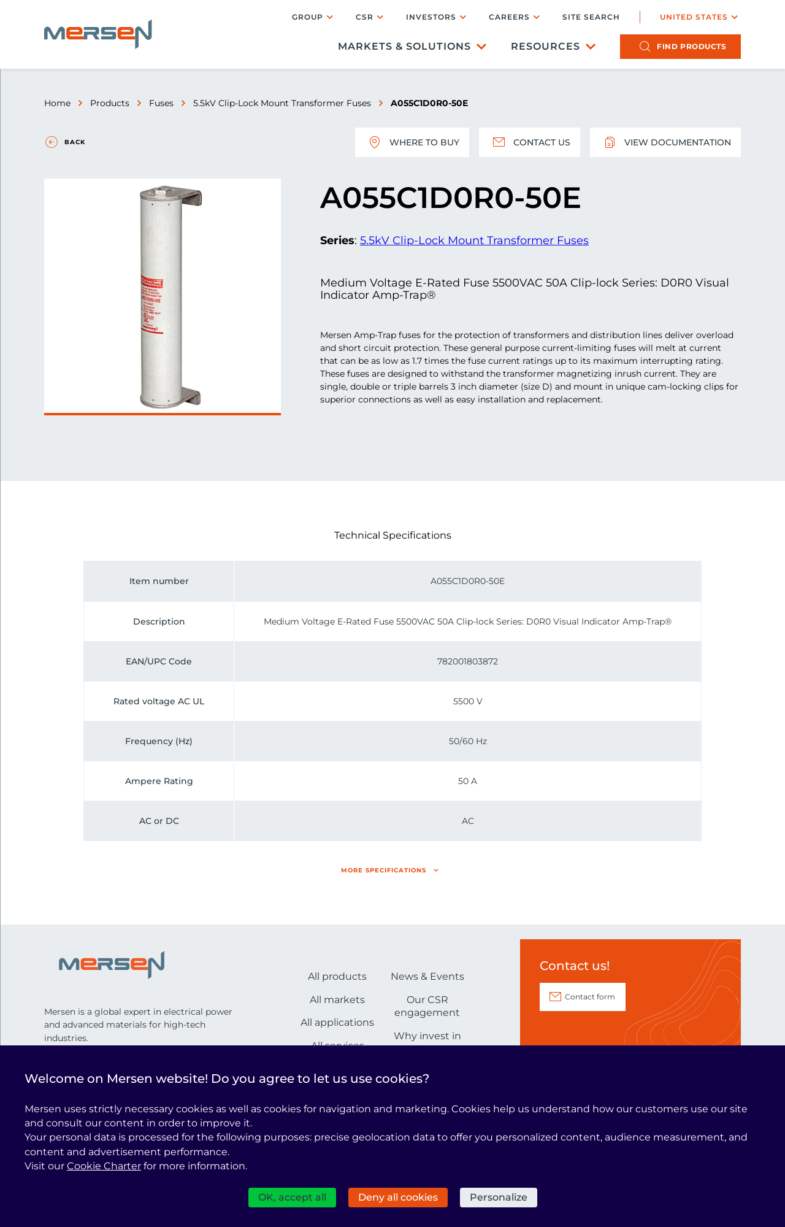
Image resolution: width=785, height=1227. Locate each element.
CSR (364, 16)
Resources (545, 46)
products (691, 46)
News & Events (427, 976)
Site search (591, 17)
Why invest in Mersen (427, 1042)
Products (109, 103)
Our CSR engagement (427, 1006)
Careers (509, 16)
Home (57, 103)
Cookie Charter (104, 1166)
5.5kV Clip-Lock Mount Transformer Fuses (282, 103)
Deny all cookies (398, 1197)
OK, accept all (292, 1197)
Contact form (590, 996)
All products (337, 976)
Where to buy (412, 142)
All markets (337, 1000)
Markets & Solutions (404, 46)
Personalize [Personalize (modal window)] (498, 1197)
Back (74, 142)
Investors (431, 16)
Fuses (161, 103)
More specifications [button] (383, 870)
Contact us (529, 142)
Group (307, 16)
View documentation (665, 142)
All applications (337, 1022)
